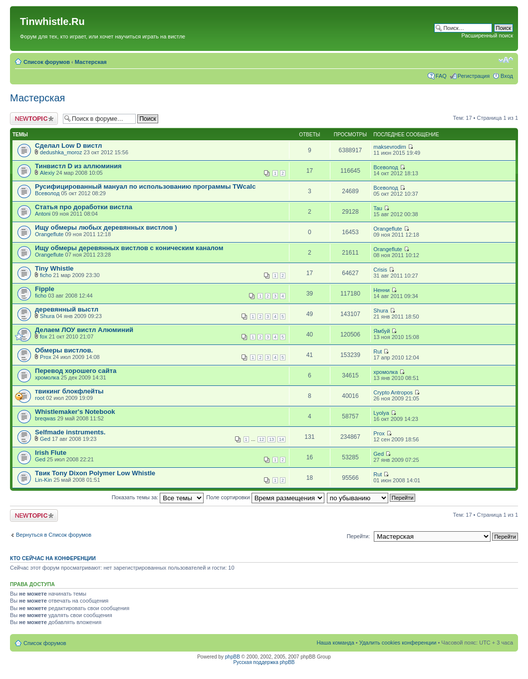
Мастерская (91, 62)
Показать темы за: (158, 497)
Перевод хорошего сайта (75, 370)
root (39, 398)
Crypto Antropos (393, 392)
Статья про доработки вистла (83, 207)
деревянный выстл (66, 309)
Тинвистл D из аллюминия (78, 166)
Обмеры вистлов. (64, 350)
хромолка (47, 377)
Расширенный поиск (487, 35)
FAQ (441, 76)
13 (271, 439)
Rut (377, 351)
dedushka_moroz (61, 152)
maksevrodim (389, 147)
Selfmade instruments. (70, 432)
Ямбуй (381, 331)
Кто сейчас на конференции (53, 558)
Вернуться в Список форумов (53, 535)
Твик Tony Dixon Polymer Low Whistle (95, 473)
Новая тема (34, 118)
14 (281, 439)
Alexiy (47, 173)
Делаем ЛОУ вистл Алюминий (84, 330)
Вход (507, 76)
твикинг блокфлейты (69, 391)
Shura (47, 316)
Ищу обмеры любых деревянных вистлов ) (106, 227)
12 (261, 439)
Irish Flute (50, 452)
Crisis (380, 270)
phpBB (232, 657)
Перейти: (358, 536)
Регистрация (474, 76)
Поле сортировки (265, 497)
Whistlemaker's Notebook (75, 411)
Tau (377, 208)
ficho (45, 275)
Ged (45, 439)
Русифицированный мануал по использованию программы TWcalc (145, 186)
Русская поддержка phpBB (263, 662)
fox (43, 337)
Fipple (44, 289)
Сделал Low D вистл (68, 145)
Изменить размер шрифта (506, 59)
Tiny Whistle (54, 268)
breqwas (45, 418)
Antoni (42, 214)
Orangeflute (49, 234)
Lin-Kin (43, 480)
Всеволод (385, 167)
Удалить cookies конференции (398, 643)
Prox (45, 357)
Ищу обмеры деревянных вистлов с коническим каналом (129, 248)
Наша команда (335, 643)
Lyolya (381, 413)
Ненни (381, 290)
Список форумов (46, 62)
